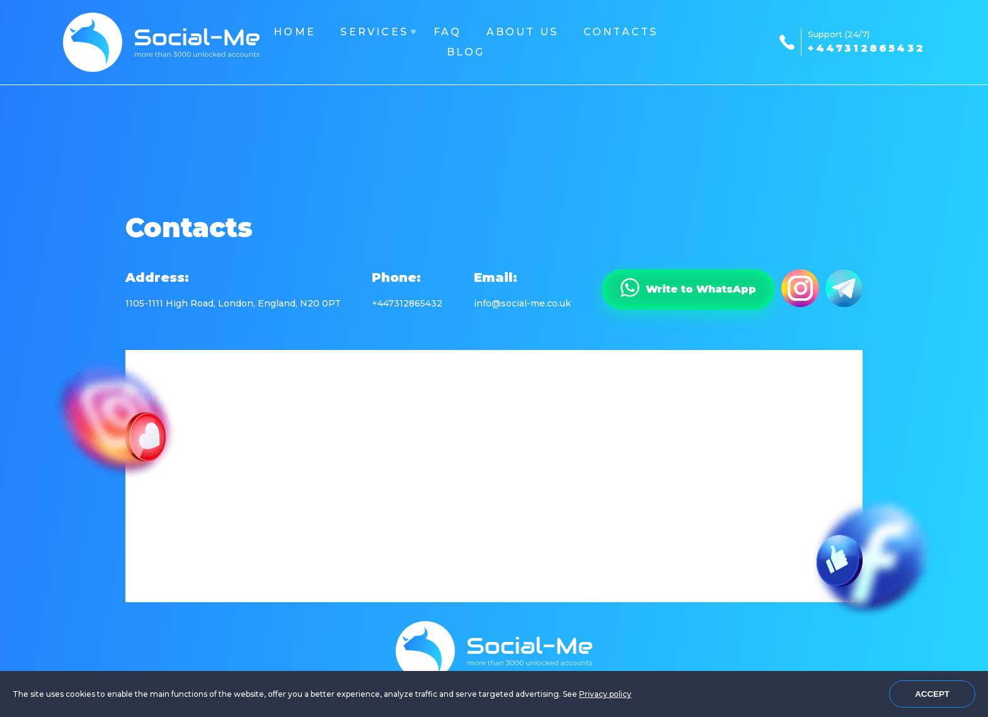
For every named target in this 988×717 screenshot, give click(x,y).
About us (522, 32)
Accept (932, 694)
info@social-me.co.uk (522, 303)
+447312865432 (866, 48)
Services (374, 32)
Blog (466, 52)
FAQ (448, 32)
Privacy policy (605, 694)
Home (294, 32)
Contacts (620, 32)
